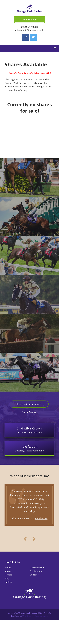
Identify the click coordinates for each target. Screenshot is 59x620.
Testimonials (36, 571)
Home (8, 567)
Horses (8, 574)
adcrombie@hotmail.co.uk (29, 30)
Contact (34, 574)
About (8, 571)
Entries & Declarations (29, 404)
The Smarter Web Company (35, 616)
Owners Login (29, 19)
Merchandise (37, 567)
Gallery (8, 582)
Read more (41, 518)
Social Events (29, 412)
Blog (7, 578)
